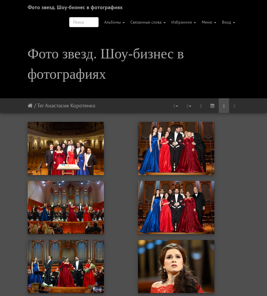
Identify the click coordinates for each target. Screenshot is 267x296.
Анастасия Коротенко (70, 105)
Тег (40, 105)
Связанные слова (148, 22)
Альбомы (114, 22)
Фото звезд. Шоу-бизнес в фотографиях (75, 7)
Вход (228, 22)
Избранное (183, 22)
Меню (209, 22)
